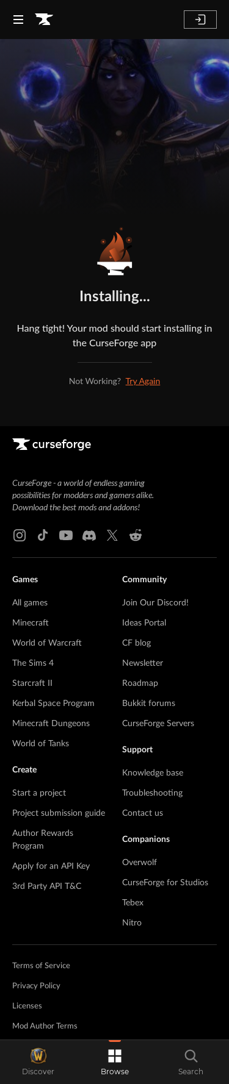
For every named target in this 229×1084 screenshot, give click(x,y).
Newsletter (142, 663)
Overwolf (139, 862)
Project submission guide (58, 813)
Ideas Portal (144, 623)
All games (30, 603)
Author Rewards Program (42, 839)
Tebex (133, 903)
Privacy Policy (36, 986)
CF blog (136, 643)
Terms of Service (41, 966)
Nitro (132, 923)
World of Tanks (40, 744)
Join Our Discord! (155, 603)
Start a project (39, 793)
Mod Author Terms (45, 1026)
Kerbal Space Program (53, 703)
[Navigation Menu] (18, 19)
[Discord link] (89, 535)
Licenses (27, 1006)
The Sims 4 (33, 663)
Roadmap (140, 683)
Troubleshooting (152, 793)
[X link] (112, 535)
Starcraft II (32, 683)
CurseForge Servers (158, 723)
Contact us (142, 813)
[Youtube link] (66, 535)
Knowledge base (152, 773)
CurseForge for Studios (165, 883)
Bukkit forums (148, 703)
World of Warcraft (47, 643)
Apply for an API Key (51, 866)
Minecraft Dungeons (51, 723)
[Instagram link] (19, 535)
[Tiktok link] (42, 535)
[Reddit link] (135, 535)
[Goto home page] (44, 19)
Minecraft (30, 623)
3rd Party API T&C (46, 886)
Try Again (143, 381)
